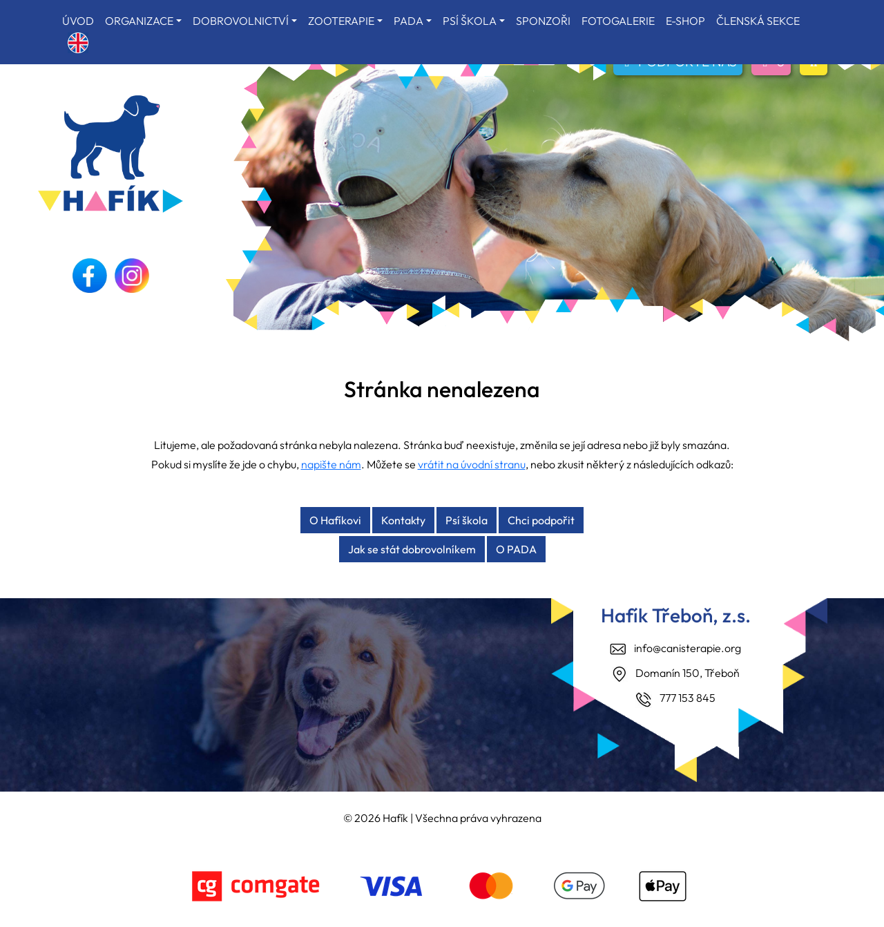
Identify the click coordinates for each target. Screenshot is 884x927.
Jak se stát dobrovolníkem (412, 549)
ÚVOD (78, 21)
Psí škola (466, 520)
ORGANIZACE (139, 21)
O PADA (516, 549)
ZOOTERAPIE (341, 21)
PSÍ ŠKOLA (470, 21)
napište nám (331, 464)
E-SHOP (685, 21)
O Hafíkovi (335, 520)
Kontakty (403, 520)
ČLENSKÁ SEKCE (758, 21)
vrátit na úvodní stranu (472, 464)
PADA (408, 21)
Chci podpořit (541, 520)
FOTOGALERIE (618, 21)
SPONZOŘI (543, 21)
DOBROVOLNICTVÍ (241, 21)
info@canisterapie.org (687, 648)
